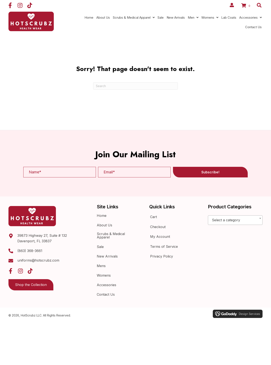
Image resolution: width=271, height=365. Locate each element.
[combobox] (235, 220)
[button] (10, 5)
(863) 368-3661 (29, 251)
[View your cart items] (246, 6)
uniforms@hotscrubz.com (38, 260)
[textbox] (235, 220)
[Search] (135, 86)
